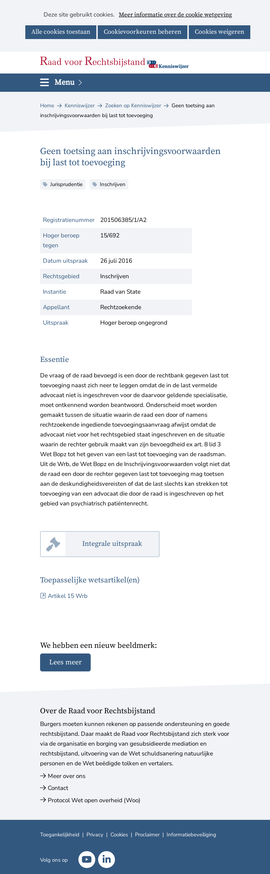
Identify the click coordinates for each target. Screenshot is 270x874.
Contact (58, 788)
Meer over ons (66, 776)
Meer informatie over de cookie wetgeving (175, 15)
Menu (68, 82)
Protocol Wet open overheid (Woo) (94, 800)
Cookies (119, 834)
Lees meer (65, 662)
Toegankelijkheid (59, 834)
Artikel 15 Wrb (68, 596)
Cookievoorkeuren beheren (142, 32)
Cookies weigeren (219, 32)
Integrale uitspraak (121, 544)
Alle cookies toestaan (60, 32)
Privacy (94, 834)
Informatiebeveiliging (191, 834)
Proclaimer (147, 834)
